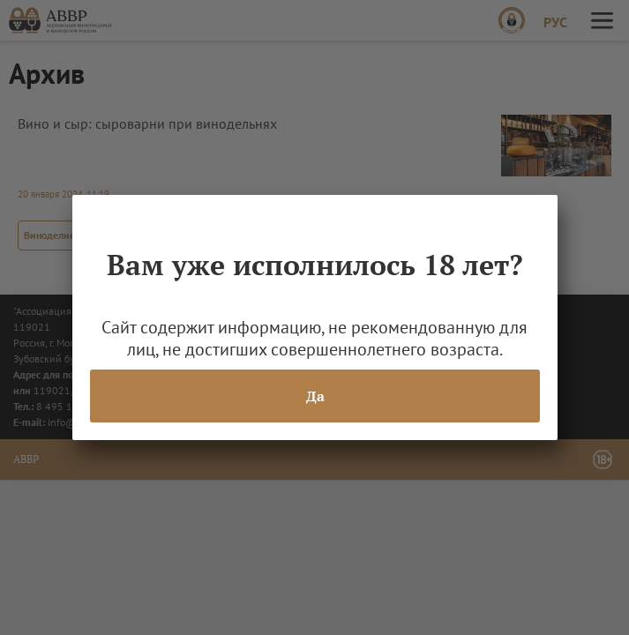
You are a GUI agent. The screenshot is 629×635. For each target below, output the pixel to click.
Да (314, 396)
